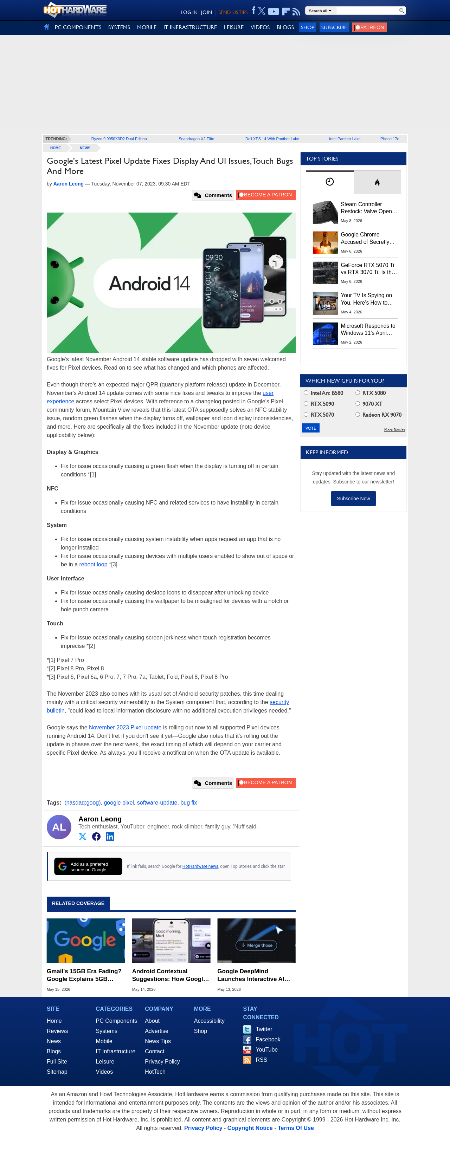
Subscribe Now (353, 498)
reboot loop (93, 564)
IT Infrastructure (116, 1051)
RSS (261, 1060)
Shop (307, 27)
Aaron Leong (100, 819)
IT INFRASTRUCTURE (190, 27)
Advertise (156, 1031)
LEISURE (234, 27)
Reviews (57, 1031)
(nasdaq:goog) (82, 803)
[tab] (330, 182)
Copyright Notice (250, 1128)
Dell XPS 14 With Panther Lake (272, 139)
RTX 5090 (319, 404)
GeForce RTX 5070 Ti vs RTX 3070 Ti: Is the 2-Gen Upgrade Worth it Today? (368, 269)
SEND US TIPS (233, 12)
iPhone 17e (389, 139)
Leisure (105, 1062)
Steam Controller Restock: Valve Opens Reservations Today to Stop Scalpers (368, 208)
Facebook (268, 1039)
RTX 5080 (370, 393)
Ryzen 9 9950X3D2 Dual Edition (119, 139)
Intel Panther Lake (344, 139)
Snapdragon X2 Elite (196, 139)
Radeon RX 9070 (378, 414)
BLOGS (285, 27)
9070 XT (368, 404)
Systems (106, 1031)
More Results (394, 430)
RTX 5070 (319, 414)
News (85, 148)
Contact (154, 1051)
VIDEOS (260, 27)
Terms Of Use (296, 1128)
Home (54, 1021)
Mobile (104, 1041)
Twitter (264, 1029)
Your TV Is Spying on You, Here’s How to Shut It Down (366, 299)
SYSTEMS (119, 27)
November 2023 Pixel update (125, 727)
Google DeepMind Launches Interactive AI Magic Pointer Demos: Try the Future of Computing (254, 975)
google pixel (119, 803)
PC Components (116, 1021)
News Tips (158, 1041)
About (152, 1021)
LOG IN (189, 12)
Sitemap (57, 1072)
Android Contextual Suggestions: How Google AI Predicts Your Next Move (171, 975)
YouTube (267, 1050)
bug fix (188, 803)
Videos (104, 1072)
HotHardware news (200, 866)
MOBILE (146, 27)
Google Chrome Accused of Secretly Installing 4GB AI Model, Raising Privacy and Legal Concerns (369, 239)
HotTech (155, 1072)
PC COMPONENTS (78, 27)
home (55, 148)
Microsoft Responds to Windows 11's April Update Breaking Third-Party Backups (369, 330)
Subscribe (334, 27)
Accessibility (209, 1021)
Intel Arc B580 (323, 393)
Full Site (57, 1062)
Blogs (54, 1051)
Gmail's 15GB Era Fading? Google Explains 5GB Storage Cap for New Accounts (84, 975)
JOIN (206, 12)
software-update (157, 803)
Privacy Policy (162, 1062)
